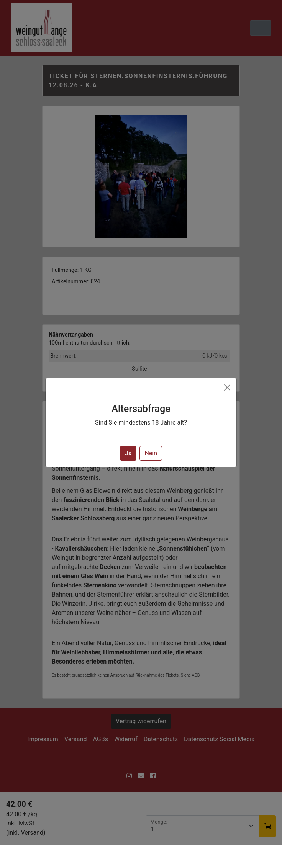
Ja (128, 453)
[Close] (227, 387)
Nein (150, 453)
